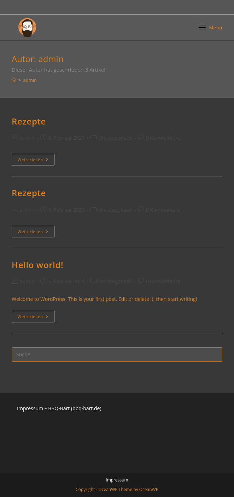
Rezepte (29, 121)
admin (27, 137)
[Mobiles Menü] (210, 27)
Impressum (117, 480)
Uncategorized (115, 137)
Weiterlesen (36, 159)
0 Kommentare (163, 137)
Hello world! (37, 265)
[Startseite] (14, 80)
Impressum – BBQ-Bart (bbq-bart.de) (59, 408)
